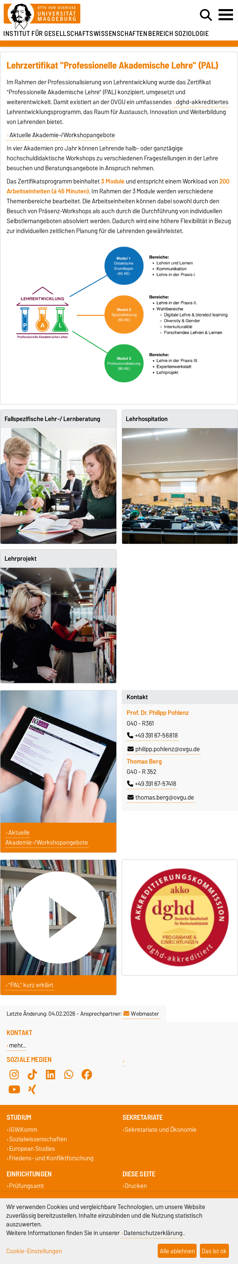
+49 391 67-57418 (151, 784)
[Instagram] (14, 1074)
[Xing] (32, 1089)
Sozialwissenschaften (38, 1139)
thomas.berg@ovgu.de (160, 797)
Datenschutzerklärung (153, 1233)
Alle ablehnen (177, 1251)
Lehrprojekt (20, 559)
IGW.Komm (23, 1129)
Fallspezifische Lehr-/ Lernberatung (52, 419)
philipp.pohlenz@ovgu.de (163, 749)
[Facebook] (86, 1074)
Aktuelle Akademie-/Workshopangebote (62, 135)
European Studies (32, 1149)
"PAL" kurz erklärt (30, 985)
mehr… (17, 1045)
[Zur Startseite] (72, 16)
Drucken (136, 1186)
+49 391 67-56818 (152, 735)
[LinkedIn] (50, 1074)
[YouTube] (14, 1089)
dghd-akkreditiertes (202, 102)
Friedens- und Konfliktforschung (51, 1158)
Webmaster (141, 1014)
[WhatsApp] (68, 1074)
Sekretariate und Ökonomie (161, 1129)
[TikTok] (32, 1074)
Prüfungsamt (26, 1186)
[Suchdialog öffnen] (206, 15)
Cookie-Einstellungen (34, 1251)
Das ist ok (214, 1251)
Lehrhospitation (147, 419)
